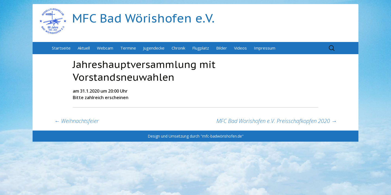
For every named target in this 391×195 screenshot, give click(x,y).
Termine (128, 48)
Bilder (221, 48)
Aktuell (84, 48)
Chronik (178, 48)
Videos (240, 48)
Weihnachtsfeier (76, 121)
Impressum (264, 48)
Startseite (61, 48)
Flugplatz (200, 48)
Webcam (105, 48)
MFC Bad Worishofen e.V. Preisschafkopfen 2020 (276, 121)
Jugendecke (154, 48)
